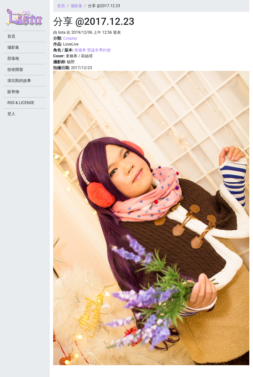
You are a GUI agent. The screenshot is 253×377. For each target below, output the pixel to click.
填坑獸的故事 (19, 80)
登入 (11, 113)
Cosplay (70, 38)
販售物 (13, 91)
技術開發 (15, 69)
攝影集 (76, 5)
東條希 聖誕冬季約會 (92, 50)
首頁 (61, 5)
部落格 (13, 58)
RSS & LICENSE (20, 102)
